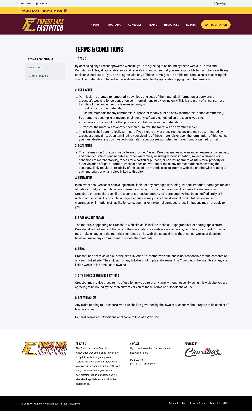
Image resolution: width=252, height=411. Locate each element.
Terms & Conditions (40, 59)
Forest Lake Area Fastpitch (41, 10)
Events (191, 24)
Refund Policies (38, 75)
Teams (152, 24)
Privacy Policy (37, 67)
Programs (114, 24)
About (95, 24)
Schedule (134, 24)
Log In (26, 3)
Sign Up (41, 3)
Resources (171, 24)
